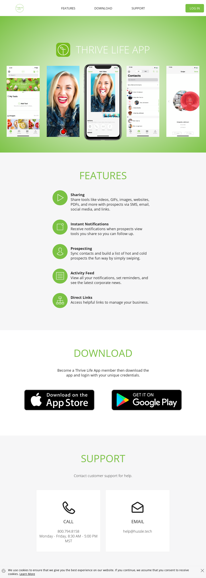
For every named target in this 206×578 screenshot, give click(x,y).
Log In (195, 8)
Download (103, 8)
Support (138, 8)
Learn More (27, 574)
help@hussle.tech (138, 512)
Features (68, 8)
